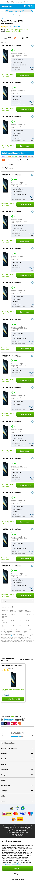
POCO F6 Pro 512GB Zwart (11, 46)
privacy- (7, 864)
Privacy (9, 832)
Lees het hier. (14, 635)
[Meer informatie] (17, 56)
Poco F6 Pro (5, 18)
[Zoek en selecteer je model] (19, 10)
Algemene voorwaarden (18, 834)
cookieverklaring (16, 864)
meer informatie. (22, 830)
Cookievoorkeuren (23, 832)
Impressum (15, 832)
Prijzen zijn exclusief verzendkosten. (22, 827)
